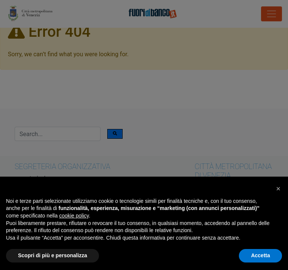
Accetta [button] (260, 255)
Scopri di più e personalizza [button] (52, 255)
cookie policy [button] (74, 216)
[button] (278, 189)
